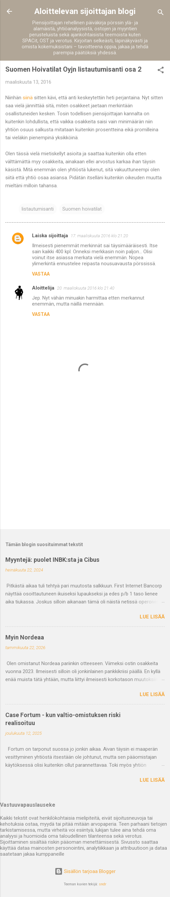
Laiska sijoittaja (50, 236)
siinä (28, 98)
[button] (161, 71)
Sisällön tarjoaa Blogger (85, 871)
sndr (102, 884)
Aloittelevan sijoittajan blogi (85, 11)
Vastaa (41, 274)
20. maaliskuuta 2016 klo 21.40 (85, 288)
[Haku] (161, 13)
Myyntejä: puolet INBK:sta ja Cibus (52, 559)
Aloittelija (43, 288)
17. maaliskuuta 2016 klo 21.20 (99, 235)
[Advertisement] (85, 471)
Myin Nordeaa (24, 637)
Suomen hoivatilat (82, 209)
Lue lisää (152, 617)
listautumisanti (38, 209)
